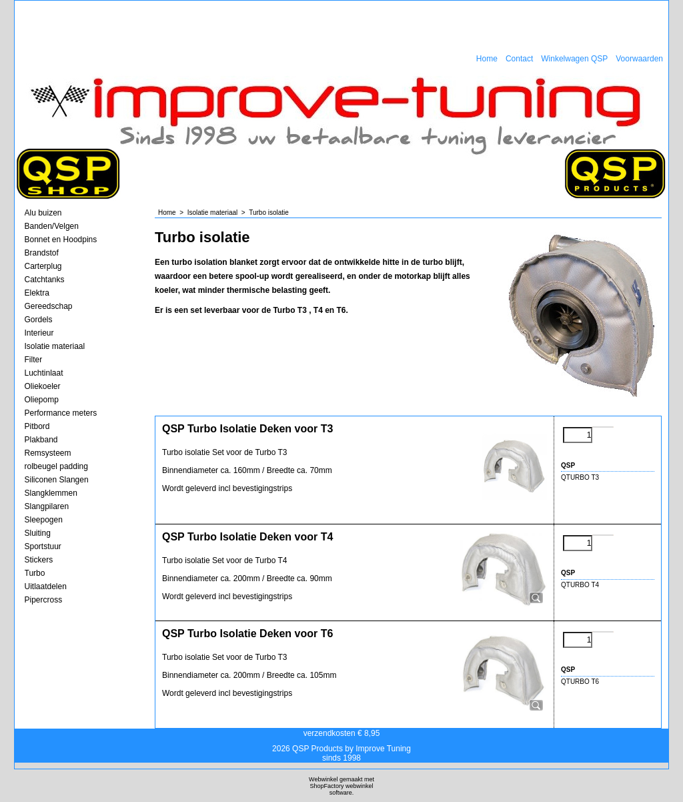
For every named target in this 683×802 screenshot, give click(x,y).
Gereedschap (49, 306)
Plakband (41, 439)
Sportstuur (43, 546)
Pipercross (44, 600)
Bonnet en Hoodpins (61, 239)
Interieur (39, 333)
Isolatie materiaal (55, 346)
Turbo (35, 573)
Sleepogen (44, 519)
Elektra (37, 293)
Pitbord (37, 426)
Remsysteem (48, 453)
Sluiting (38, 533)
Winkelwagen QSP (574, 58)
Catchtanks (45, 279)
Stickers (39, 559)
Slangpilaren (47, 506)
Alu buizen (43, 213)
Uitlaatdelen (46, 586)
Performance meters (61, 413)
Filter (34, 359)
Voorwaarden (639, 58)
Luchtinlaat (44, 373)
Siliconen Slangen (57, 479)
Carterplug (43, 266)
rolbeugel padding (56, 466)
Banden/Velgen (52, 226)
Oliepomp (42, 399)
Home (487, 58)
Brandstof (42, 253)
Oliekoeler (43, 386)
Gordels (39, 319)
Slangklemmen (51, 493)
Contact (519, 58)
